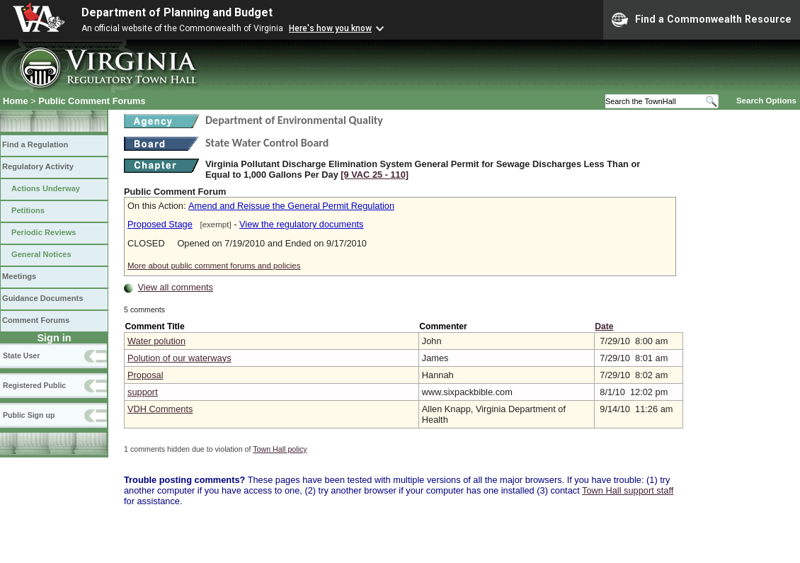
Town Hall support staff (627, 490)
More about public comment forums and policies (214, 265)
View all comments (175, 287)
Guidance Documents (42, 298)
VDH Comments (160, 409)
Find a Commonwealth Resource (702, 20)
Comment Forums (35, 320)
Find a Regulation (35, 144)
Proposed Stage (160, 224)
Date (604, 326)
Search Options (766, 100)
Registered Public (34, 385)
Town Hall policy (280, 449)
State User (21, 355)
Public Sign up (29, 415)
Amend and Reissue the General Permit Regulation (291, 205)
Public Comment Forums (91, 101)
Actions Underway (45, 188)
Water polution (156, 341)
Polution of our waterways (179, 358)
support (142, 392)
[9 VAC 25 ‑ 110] (374, 174)
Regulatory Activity (38, 166)
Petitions (28, 210)
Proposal (145, 375)
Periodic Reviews (43, 232)
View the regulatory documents (301, 224)
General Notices (41, 254)
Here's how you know (330, 28)
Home (15, 101)
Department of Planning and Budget (177, 12)
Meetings (19, 276)
